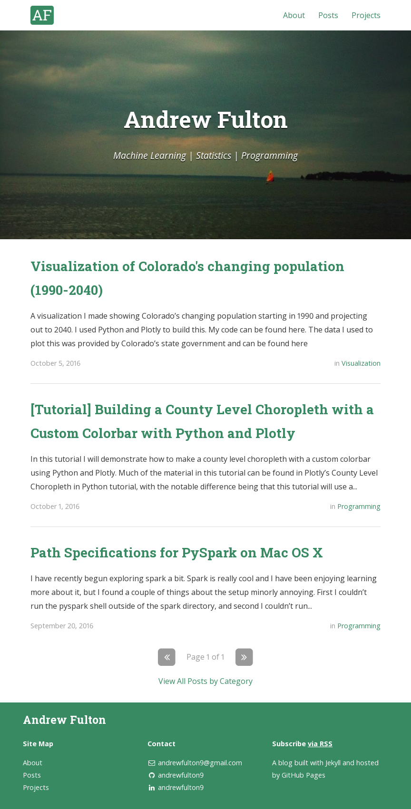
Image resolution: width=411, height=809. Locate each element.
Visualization (361, 363)
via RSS (320, 743)
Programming (359, 506)
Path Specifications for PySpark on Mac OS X (176, 552)
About (294, 15)
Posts (328, 15)
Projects (366, 15)
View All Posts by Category (205, 681)
